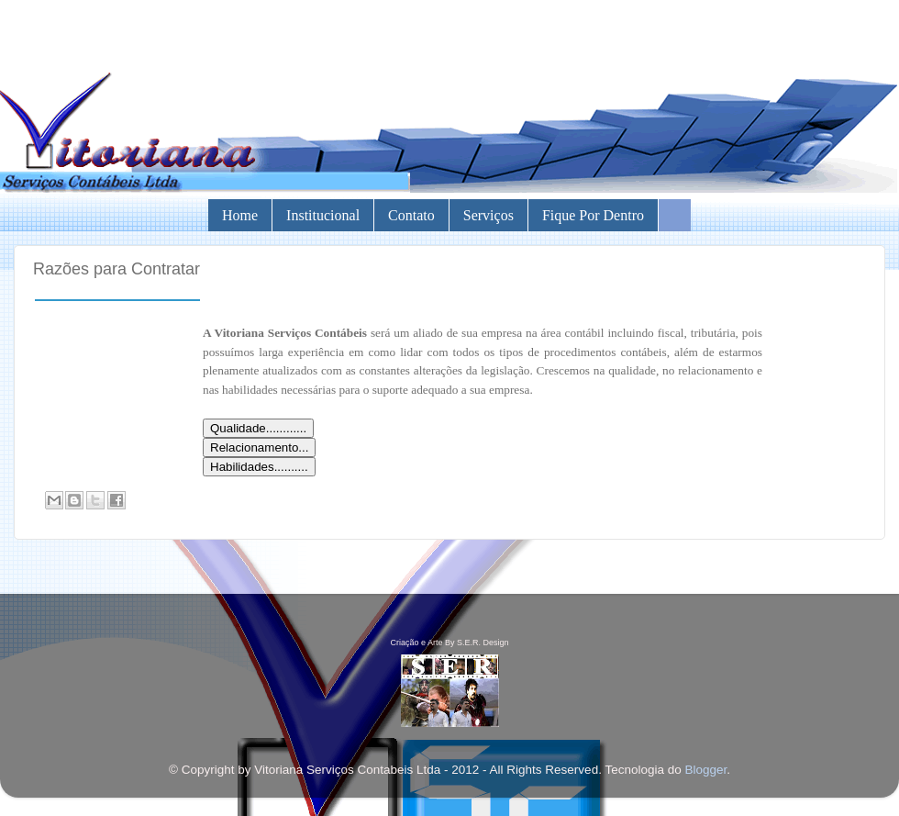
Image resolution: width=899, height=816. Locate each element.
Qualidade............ (258, 428)
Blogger (705, 770)
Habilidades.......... (259, 467)
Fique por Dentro (593, 215)
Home (240, 215)
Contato (411, 215)
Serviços (488, 215)
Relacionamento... (259, 447)
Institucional (323, 215)
